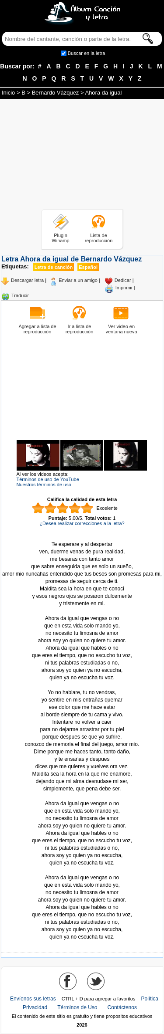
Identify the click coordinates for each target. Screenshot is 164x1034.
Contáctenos (122, 1007)
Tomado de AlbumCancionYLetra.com (82, 870)
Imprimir (124, 287)
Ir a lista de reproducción (80, 329)
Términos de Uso (77, 1007)
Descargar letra (27, 280)
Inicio (8, 92)
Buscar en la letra (86, 53)
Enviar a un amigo (78, 280)
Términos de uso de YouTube (48, 479)
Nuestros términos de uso (44, 484)
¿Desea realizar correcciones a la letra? (81, 523)
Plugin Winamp (60, 238)
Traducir (20, 295)
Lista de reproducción (99, 238)
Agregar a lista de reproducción (37, 329)
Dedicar (123, 280)
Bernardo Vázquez (55, 92)
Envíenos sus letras (33, 999)
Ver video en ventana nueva (121, 329)
